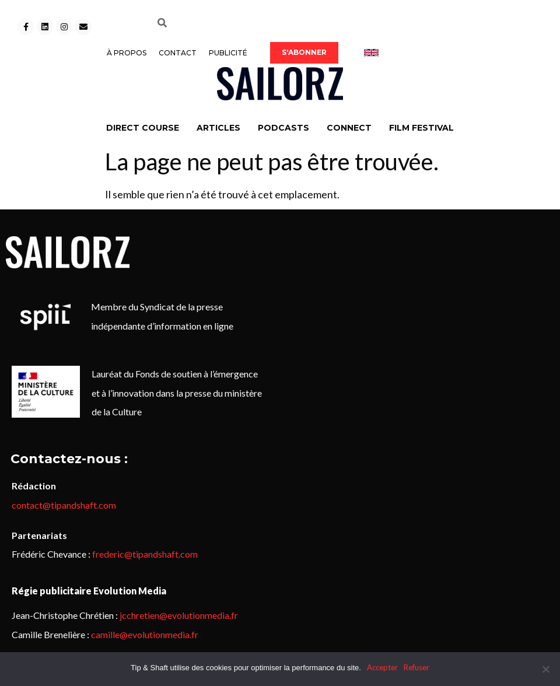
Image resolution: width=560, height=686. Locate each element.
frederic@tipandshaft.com (145, 553)
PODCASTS (283, 128)
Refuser (416, 667)
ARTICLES (218, 128)
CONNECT (349, 128)
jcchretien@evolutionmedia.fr (179, 615)
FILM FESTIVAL (421, 128)
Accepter (382, 667)
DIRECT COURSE (142, 128)
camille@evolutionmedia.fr (144, 634)
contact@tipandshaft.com (64, 504)
